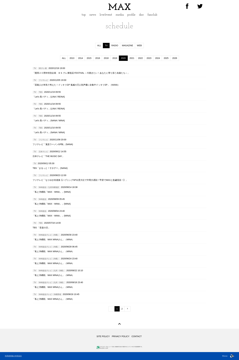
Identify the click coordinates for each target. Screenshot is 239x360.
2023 (149, 58)
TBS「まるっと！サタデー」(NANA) (50, 168)
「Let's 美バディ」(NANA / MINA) (49, 120)
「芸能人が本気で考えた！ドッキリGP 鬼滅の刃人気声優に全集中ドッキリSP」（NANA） (76, 85)
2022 (140, 58)
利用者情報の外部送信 (13, 356)
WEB (139, 45)
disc (141, 14)
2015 (89, 58)
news (92, 14)
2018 (106, 58)
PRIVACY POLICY (120, 336)
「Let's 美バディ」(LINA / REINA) (49, 96)
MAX (119, 7)
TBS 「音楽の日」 (41, 227)
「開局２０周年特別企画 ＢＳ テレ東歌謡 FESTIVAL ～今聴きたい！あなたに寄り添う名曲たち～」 (81, 73)
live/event (106, 14)
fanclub (152, 14)
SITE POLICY (103, 336)
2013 (72, 58)
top (84, 14)
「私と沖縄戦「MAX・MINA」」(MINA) (52, 192)
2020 (123, 58)
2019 (114, 58)
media (120, 14)
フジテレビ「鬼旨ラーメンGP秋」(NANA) (53, 144)
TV (106, 45)
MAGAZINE (127, 45)
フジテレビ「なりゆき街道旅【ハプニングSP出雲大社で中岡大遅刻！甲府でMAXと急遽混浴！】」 (80, 180)
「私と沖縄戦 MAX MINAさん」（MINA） (53, 239)
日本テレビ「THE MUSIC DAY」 (48, 156)
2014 (80, 58)
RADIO (114, 45)
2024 (157, 58)
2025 (166, 58)
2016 (97, 58)
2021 (132, 58)
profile (131, 14)
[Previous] (112, 308)
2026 (174, 58)
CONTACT (137, 336)
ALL (99, 45)
